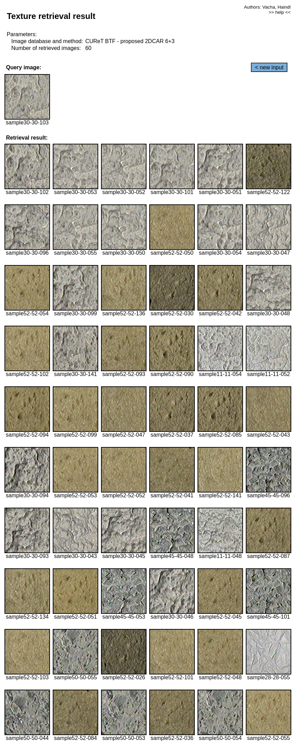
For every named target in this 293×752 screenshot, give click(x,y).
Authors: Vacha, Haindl (267, 7)
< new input (269, 67)
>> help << (280, 12)
